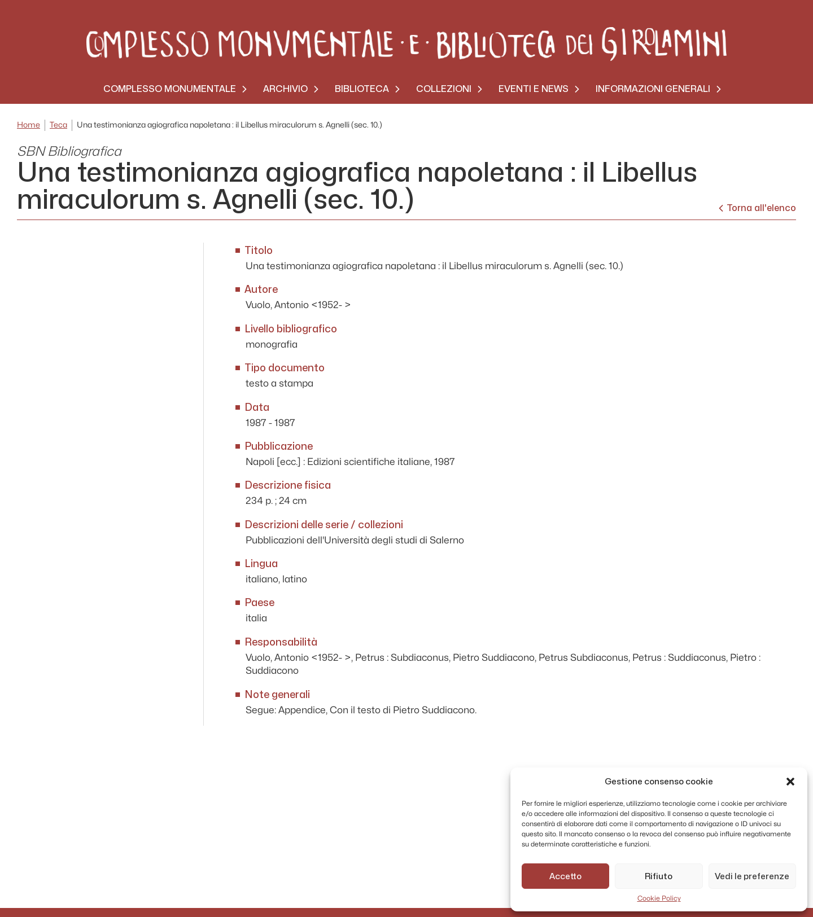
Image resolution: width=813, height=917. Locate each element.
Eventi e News (534, 89)
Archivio (285, 89)
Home (28, 125)
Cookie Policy (659, 898)
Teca (58, 125)
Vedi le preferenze (752, 876)
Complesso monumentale (169, 89)
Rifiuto (658, 876)
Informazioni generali (653, 89)
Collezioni (443, 89)
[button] (790, 781)
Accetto (565, 876)
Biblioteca (362, 89)
